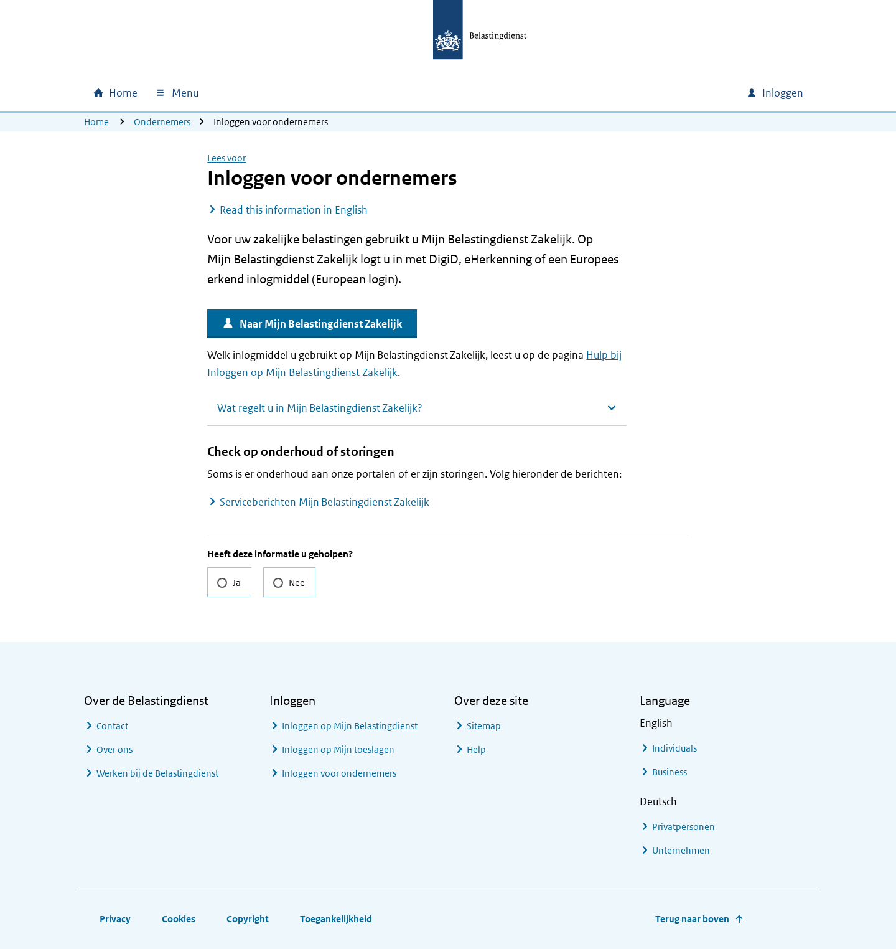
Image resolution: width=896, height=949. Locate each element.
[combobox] (630, 93)
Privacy (115, 919)
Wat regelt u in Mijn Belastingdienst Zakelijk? (319, 408)
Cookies (178, 919)
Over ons (114, 749)
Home (96, 122)
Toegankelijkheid (336, 919)
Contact (112, 726)
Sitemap (484, 726)
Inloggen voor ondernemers (339, 773)
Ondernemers (162, 122)
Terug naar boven (692, 919)
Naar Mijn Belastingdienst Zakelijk (321, 324)
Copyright (247, 919)
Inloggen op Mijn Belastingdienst (350, 726)
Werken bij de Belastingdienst (157, 773)
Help (476, 749)
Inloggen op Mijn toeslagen (338, 749)
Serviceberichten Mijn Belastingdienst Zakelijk (324, 502)
